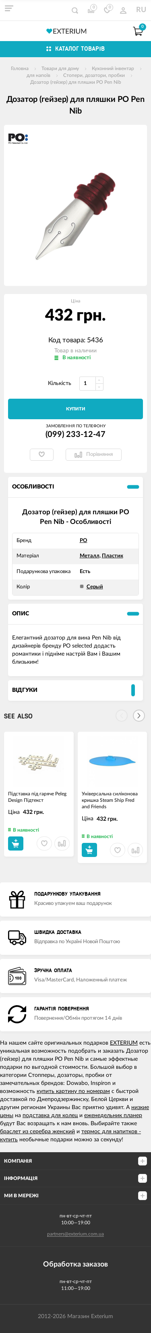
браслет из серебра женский (37, 1131)
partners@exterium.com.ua (75, 1234)
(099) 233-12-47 (75, 435)
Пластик (112, 556)
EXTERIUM (124, 1043)
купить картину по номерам (73, 1091)
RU (141, 10)
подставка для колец (50, 1115)
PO (83, 540)
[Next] (139, 716)
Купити (75, 409)
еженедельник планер (113, 1115)
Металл (89, 556)
